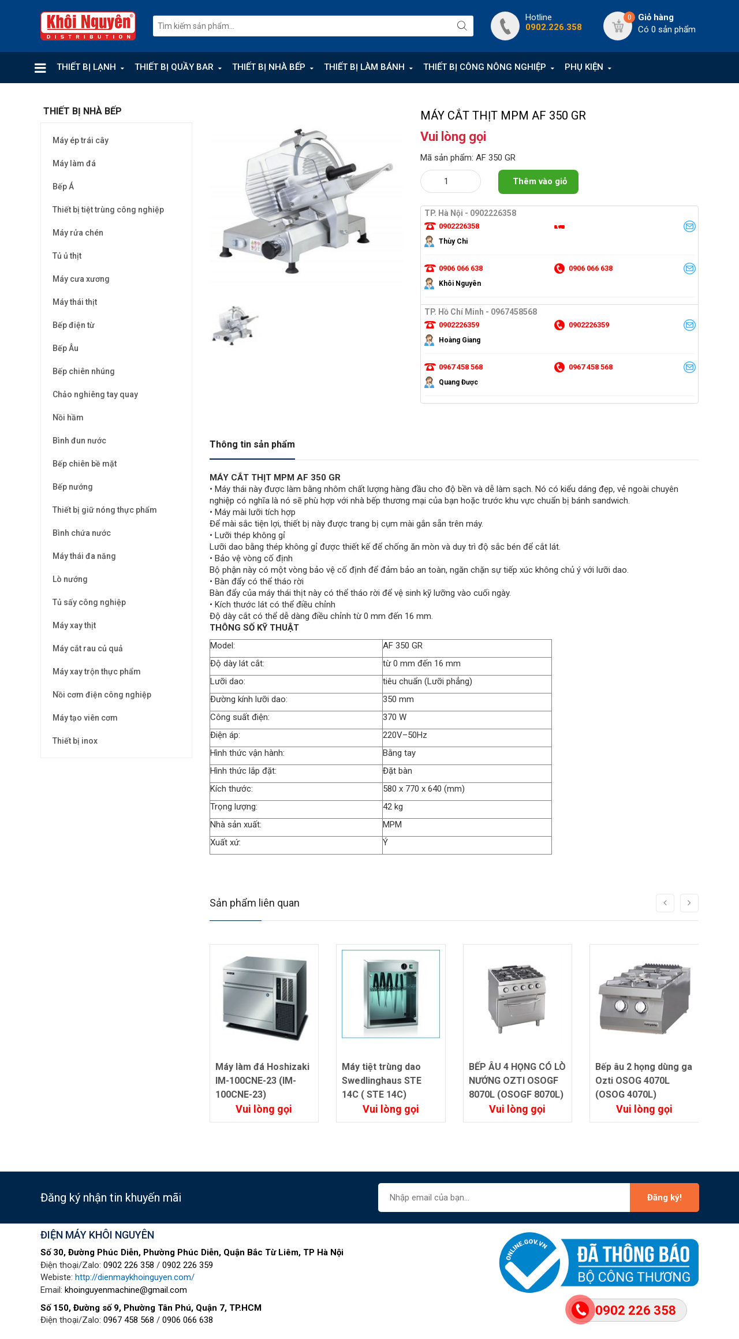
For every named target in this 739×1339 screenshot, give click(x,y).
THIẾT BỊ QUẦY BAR (174, 67)
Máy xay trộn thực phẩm (97, 671)
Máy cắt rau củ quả (88, 648)
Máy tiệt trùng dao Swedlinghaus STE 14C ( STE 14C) (381, 1080)
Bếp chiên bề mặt (85, 463)
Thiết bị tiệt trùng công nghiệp (108, 209)
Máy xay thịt (74, 625)
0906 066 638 (187, 1320)
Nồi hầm (68, 417)
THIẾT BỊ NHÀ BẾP (268, 67)
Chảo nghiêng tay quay (95, 394)
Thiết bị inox (75, 740)
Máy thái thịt (75, 302)
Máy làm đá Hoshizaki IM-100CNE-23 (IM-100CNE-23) (262, 1080)
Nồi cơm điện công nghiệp (102, 694)
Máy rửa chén (78, 232)
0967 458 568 (128, 1320)
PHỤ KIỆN (584, 67)
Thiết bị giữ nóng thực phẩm (105, 509)
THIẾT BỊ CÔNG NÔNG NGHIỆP (484, 67)
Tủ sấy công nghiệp (89, 602)
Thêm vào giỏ (540, 181)
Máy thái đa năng (84, 556)
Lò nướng (70, 579)
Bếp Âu (66, 348)
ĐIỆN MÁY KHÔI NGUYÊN (97, 1235)
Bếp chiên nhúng (84, 371)
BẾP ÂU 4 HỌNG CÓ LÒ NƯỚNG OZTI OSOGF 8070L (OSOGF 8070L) (517, 1080)
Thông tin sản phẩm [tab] (252, 444)
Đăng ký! (664, 1197)
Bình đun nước (79, 440)
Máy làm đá (74, 163)
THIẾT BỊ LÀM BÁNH (364, 67)
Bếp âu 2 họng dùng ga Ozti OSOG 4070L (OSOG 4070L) (643, 1080)
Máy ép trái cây (81, 140)
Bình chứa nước (82, 533)
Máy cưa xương (81, 279)
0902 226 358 (128, 1265)
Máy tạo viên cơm (85, 717)
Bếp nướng (73, 486)
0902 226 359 (187, 1265)
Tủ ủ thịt (67, 255)
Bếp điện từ (74, 325)
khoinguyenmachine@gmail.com (126, 1290)
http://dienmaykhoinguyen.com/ (135, 1277)
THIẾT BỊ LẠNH (86, 67)
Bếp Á (63, 186)
